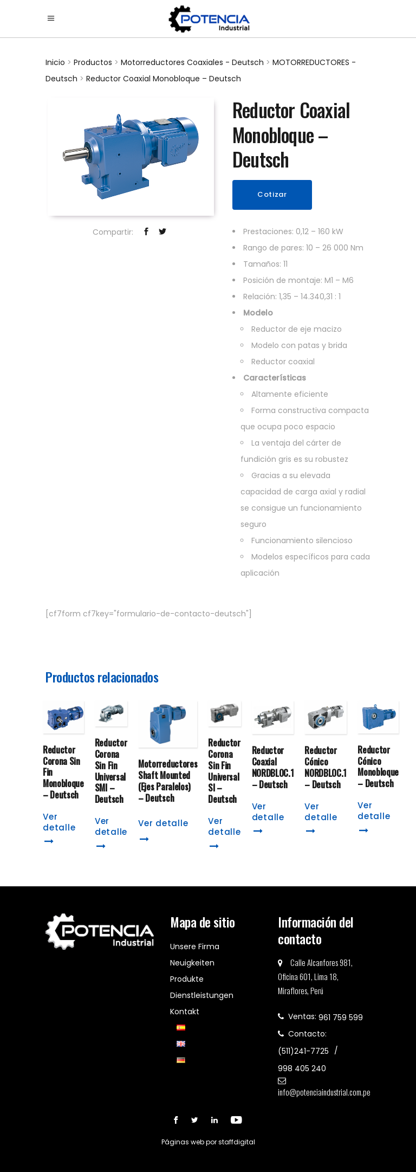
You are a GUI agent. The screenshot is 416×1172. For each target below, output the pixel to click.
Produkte (187, 979)
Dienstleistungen (201, 995)
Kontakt (184, 1011)
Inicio (55, 62)
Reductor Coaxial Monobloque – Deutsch (163, 78)
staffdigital (236, 1142)
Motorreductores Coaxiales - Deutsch (192, 62)
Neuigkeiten (192, 962)
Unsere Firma (194, 946)
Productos (93, 62)
